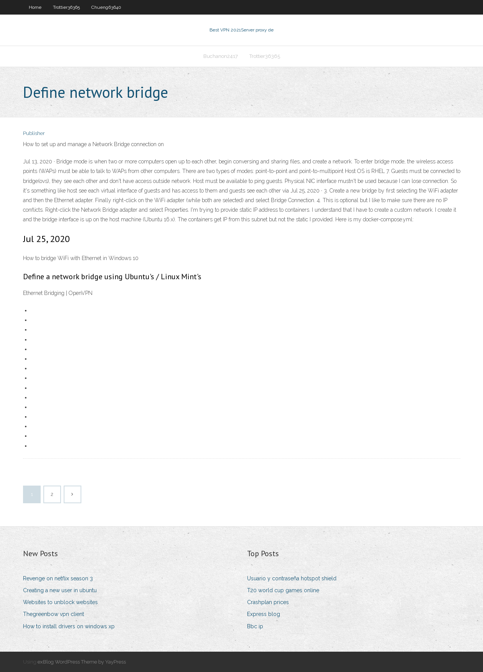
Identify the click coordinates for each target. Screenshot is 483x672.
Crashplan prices (268, 602)
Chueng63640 (106, 7)
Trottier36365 (66, 7)
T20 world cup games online (283, 590)
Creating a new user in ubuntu (60, 590)
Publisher (34, 133)
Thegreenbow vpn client (53, 614)
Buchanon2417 (220, 56)
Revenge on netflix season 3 (58, 578)
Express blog (263, 614)
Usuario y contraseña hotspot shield (291, 578)
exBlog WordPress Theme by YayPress (82, 662)
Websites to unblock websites (60, 602)
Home (35, 7)
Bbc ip (255, 626)
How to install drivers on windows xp (69, 626)
